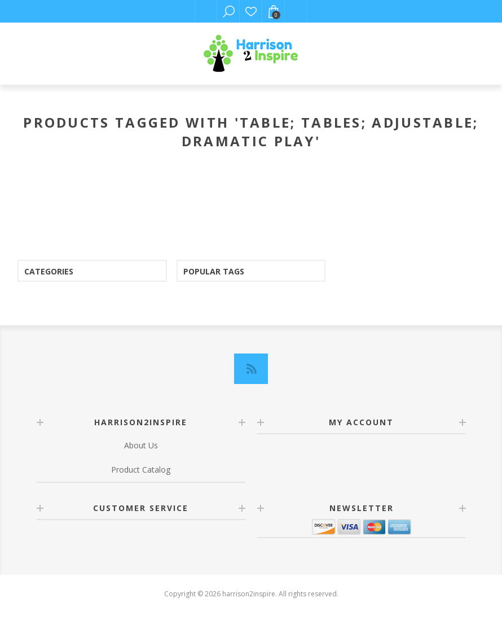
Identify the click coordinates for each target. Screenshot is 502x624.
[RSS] (251, 369)
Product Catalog (140, 469)
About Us (141, 445)
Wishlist (251, 11)
